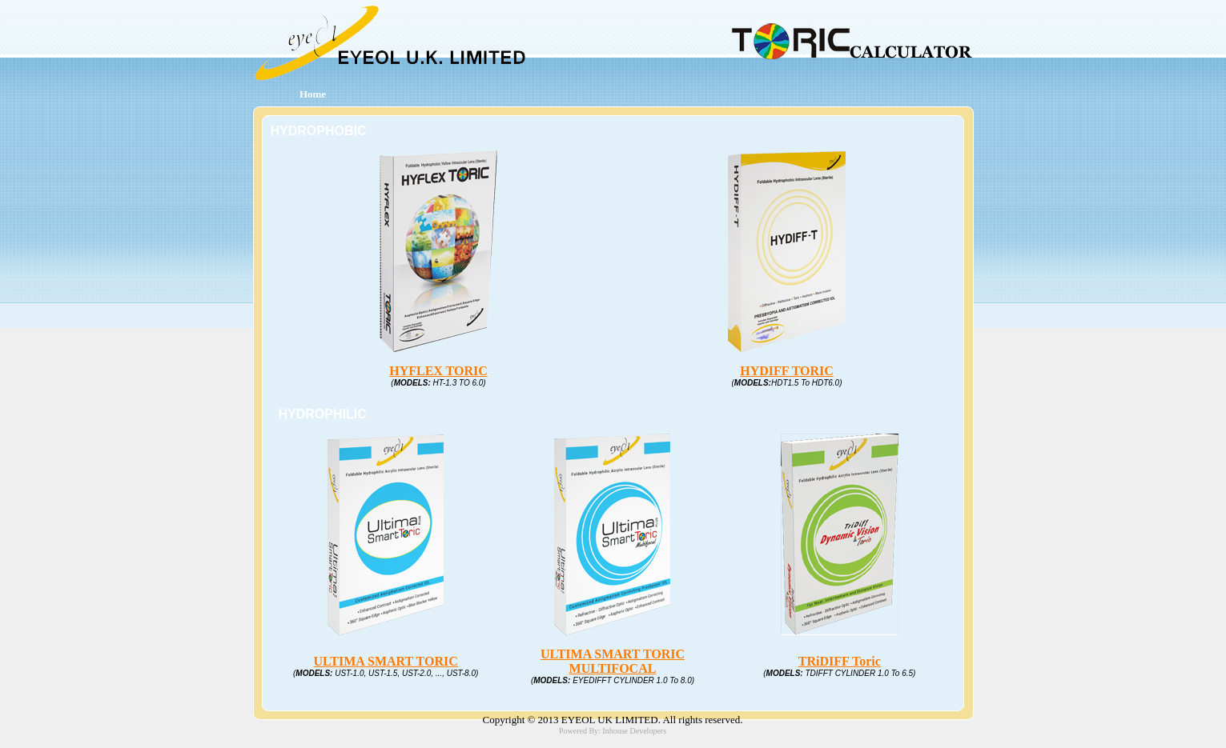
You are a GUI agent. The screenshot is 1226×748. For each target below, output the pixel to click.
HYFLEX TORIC (438, 371)
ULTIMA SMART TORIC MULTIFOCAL (613, 661)
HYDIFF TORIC (787, 371)
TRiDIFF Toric (839, 661)
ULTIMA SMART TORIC (386, 661)
